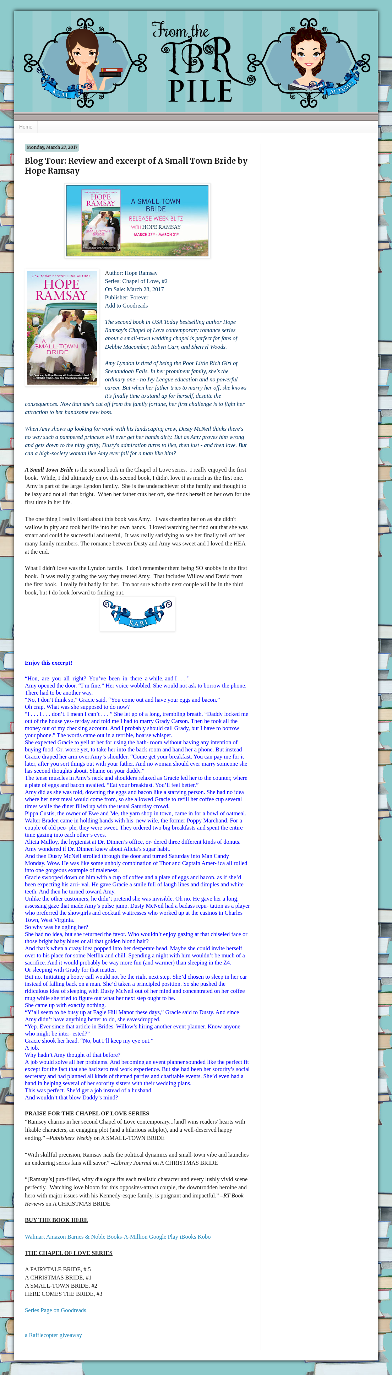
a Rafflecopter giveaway (53, 1335)
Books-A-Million (127, 1236)
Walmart (35, 1236)
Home (25, 127)
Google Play (163, 1236)
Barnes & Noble (86, 1236)
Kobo (204, 1236)
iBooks (188, 1236)
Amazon (56, 1236)
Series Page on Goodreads (55, 1310)
